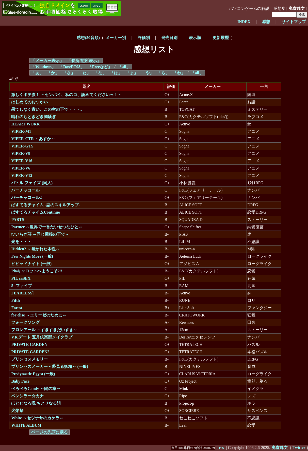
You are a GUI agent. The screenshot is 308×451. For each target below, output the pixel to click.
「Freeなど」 (100, 67)
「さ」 (69, 73)
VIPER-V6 (20, 168)
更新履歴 (221, 37)
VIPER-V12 (21, 175)
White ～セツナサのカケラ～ (37, 418)
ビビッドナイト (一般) (31, 263)
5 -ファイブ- (22, 286)
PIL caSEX (20, 278)
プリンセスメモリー (29, 359)
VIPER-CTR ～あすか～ (33, 139)
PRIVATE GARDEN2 (30, 352)
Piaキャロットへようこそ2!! (36, 271)
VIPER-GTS (22, 146)
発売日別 (169, 37)
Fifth (15, 300)
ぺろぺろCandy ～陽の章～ (35, 388)
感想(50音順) (88, 37)
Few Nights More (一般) (32, 256)
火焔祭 (17, 410)
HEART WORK (25, 124)
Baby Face (20, 381)
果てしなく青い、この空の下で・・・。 (47, 109)
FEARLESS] (22, 293)
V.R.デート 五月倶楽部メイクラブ (41, 337)
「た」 (84, 73)
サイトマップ (294, 22)
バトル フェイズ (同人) (32, 183)
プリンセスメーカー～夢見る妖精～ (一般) (49, 366)
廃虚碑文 (296, 8)
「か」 (53, 73)
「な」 (100, 73)
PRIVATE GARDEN (29, 344)
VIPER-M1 (21, 131)
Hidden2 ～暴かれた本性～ (35, 249)
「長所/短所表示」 (84, 61)
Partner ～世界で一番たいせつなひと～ (47, 227)
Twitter (299, 447)
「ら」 (163, 73)
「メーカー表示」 (47, 61)
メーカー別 (116, 37)
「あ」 (37, 73)
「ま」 (132, 73)
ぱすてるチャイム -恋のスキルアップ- (45, 205)
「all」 (124, 67)
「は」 (116, 73)
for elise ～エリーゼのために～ (38, 315)
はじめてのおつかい (29, 102)
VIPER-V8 (20, 153)
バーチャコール (25, 190)
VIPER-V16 (21, 161)
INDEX (244, 22)
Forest (16, 308)
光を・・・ (21, 241)
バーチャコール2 (26, 197)
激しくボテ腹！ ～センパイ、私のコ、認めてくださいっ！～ (66, 94)
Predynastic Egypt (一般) (33, 374)
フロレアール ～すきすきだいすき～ (44, 330)
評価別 (144, 37)
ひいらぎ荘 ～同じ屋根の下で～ (40, 234)
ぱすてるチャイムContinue (35, 212)
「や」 (147, 73)
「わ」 (179, 73)
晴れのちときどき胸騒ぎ (33, 117)
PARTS (17, 219)
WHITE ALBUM (26, 425)
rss (221, 447)
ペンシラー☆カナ (27, 396)
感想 (266, 22)
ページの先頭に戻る (49, 432)
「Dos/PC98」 (72, 67)
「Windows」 (43, 67)
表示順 (195, 37)
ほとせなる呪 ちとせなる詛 (36, 403)
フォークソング (25, 322)
